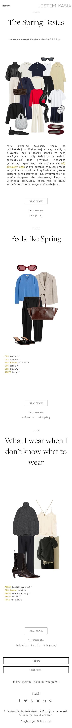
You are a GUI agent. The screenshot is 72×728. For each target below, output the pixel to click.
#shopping (36, 215)
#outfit (36, 645)
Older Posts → (36, 669)
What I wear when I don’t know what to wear (36, 451)
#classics (28, 417)
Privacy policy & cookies (35, 715)
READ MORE (36, 201)
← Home (36, 660)
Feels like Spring (36, 238)
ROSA (7, 600)
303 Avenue (11, 363)
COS (7, 356)
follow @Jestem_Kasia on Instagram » (36, 682)
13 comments (36, 210)
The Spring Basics (36, 22)
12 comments (36, 640)
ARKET (8, 372)
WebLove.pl (44, 721)
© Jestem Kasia (14, 711)
